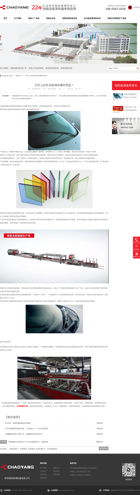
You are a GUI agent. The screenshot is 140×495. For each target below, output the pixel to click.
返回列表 (103, 448)
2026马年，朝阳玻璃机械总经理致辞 (18, 423)
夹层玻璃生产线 (22, 406)
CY (64, 89)
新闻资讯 (43, 474)
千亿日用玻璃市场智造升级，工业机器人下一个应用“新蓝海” (27, 428)
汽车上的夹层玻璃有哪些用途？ (36, 76)
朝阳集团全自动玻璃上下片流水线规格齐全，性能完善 (28, 442)
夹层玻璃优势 (52, 449)
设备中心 (56, 468)
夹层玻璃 (31, 449)
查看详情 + (100, 442)
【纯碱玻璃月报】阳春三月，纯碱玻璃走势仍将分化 (23, 434)
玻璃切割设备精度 (52, 68)
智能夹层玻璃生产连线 (116, 18)
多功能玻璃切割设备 (92, 18)
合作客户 (43, 471)
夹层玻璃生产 (41, 449)
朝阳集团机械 (36, 89)
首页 (5, 18)
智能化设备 (50, 18)
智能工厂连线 (33, 18)
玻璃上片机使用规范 (36, 68)
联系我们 (136, 7)
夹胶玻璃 (23, 449)
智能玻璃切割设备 (69, 18)
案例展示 (56, 471)
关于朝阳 (17, 18)
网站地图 (43, 478)
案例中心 (19, 76)
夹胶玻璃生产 (14, 449)
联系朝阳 (56, 474)
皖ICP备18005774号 (84, 471)
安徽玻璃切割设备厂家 (18, 68)
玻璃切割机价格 (66, 68)
